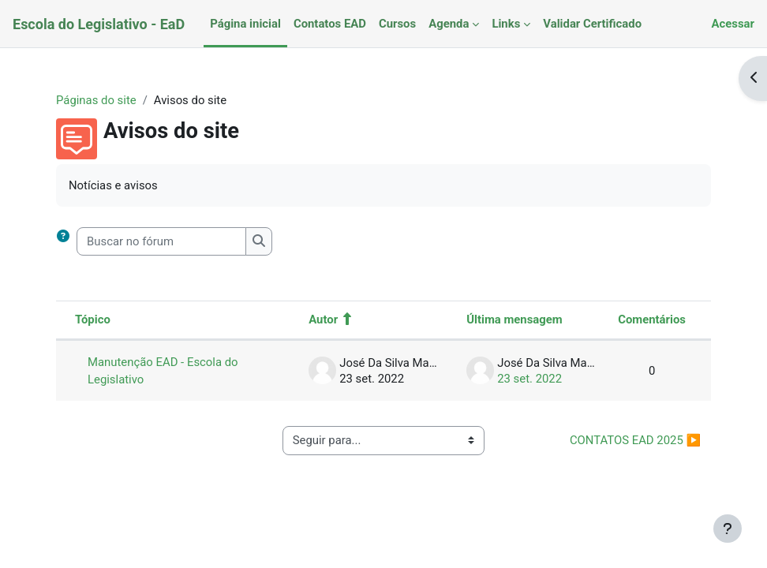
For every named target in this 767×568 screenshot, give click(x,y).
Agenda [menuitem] (448, 24)
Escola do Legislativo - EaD (99, 24)
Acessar (733, 24)
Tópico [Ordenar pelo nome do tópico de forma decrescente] (92, 319)
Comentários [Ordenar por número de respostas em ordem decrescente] (652, 319)
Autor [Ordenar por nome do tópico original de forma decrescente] (323, 319)
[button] (66, 241)
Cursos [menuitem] (397, 24)
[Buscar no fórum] (161, 241)
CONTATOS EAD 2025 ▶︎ (635, 440)
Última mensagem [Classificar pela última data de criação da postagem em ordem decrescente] (514, 319)
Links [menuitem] (506, 24)
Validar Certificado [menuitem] (592, 24)
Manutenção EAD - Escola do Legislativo (163, 371)
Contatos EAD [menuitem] (330, 24)
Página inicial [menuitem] (245, 24)
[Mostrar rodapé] (727, 528)
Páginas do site (96, 100)
